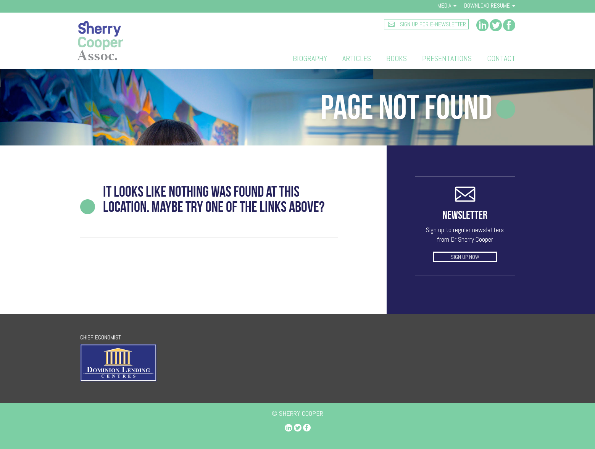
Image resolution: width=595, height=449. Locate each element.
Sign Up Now (465, 257)
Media (446, 6)
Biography (310, 58)
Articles (356, 58)
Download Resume (489, 6)
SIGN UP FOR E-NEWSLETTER (432, 24)
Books (396, 58)
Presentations (447, 58)
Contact (501, 58)
